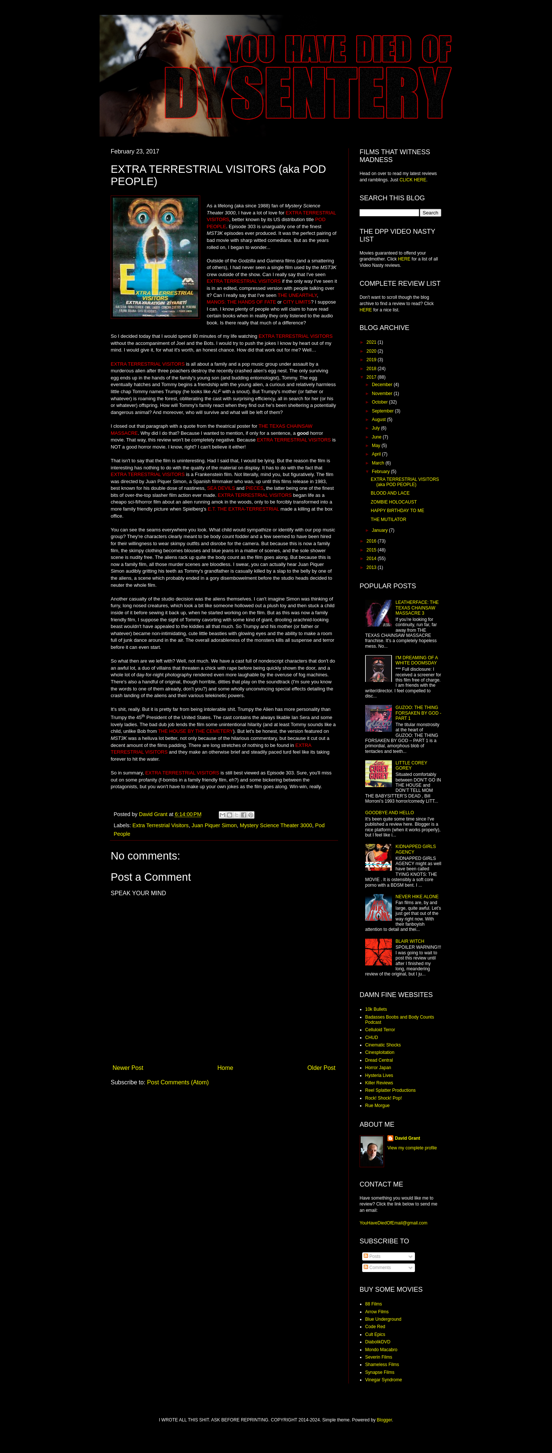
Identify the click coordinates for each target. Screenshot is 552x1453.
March (379, 463)
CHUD (371, 1037)
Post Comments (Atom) (178, 1082)
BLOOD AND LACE (390, 493)
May (376, 445)
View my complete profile (412, 1148)
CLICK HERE (412, 179)
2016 (372, 541)
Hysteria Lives (379, 1075)
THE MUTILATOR (388, 519)
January (380, 530)
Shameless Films (382, 1364)
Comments (377, 1267)
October (380, 402)
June (377, 437)
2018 (372, 368)
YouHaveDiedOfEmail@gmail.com (393, 1223)
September (383, 411)
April (377, 454)
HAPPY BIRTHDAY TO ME (397, 510)
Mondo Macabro (381, 1349)
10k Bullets (376, 1009)
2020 (372, 351)
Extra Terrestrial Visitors (160, 825)
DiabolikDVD (377, 1341)
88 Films (373, 1304)
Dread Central (379, 1060)
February (381, 471)
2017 (372, 377)
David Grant (407, 1138)
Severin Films (378, 1357)
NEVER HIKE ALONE (417, 896)
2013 (372, 567)
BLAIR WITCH (410, 941)
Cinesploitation (379, 1052)
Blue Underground (383, 1319)
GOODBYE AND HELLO (389, 812)
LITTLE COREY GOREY (411, 765)
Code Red (375, 1326)
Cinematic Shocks (383, 1045)
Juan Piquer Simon (214, 825)
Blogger (384, 1420)
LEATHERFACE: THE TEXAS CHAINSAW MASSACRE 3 (417, 608)
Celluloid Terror (380, 1029)
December (383, 384)
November (383, 393)
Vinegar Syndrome (383, 1379)
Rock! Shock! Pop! (383, 1098)
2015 (372, 550)
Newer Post (128, 1068)
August (379, 419)
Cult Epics (375, 1334)
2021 (372, 342)
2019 (372, 359)
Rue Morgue (377, 1105)
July (376, 428)
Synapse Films (379, 1372)
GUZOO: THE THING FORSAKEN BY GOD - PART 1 (418, 713)
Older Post (321, 1068)
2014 (372, 558)
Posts (372, 1256)
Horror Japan (378, 1067)
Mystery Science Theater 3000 (276, 825)
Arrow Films (377, 1311)
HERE (404, 259)
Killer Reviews (379, 1082)
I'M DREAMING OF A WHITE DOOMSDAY (417, 660)
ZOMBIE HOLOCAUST (394, 502)
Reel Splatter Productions (390, 1090)
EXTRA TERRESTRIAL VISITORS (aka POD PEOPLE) (405, 482)
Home (225, 1068)
